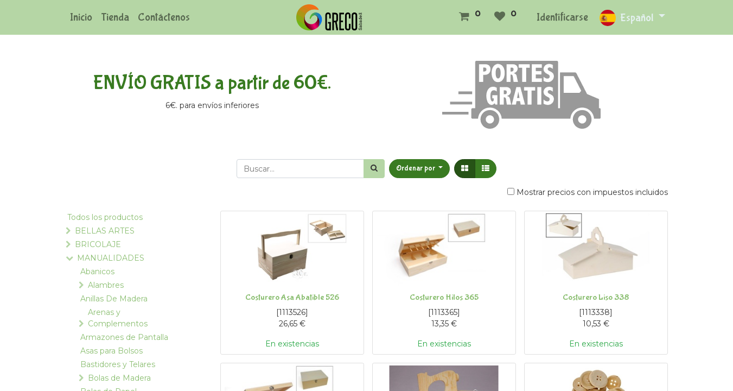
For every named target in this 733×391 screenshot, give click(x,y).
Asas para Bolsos (111, 351)
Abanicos (97, 271)
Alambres (106, 285)
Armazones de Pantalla (124, 337)
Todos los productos (105, 217)
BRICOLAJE (98, 244)
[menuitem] (81, 17)
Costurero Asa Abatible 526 (292, 297)
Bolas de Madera (119, 378)
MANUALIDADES (110, 258)
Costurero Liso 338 (596, 297)
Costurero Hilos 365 (444, 297)
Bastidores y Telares (117, 364)
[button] (419, 168)
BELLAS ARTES (105, 231)
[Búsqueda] (374, 168)
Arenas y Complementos (118, 318)
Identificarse (562, 17)
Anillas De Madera (114, 299)
